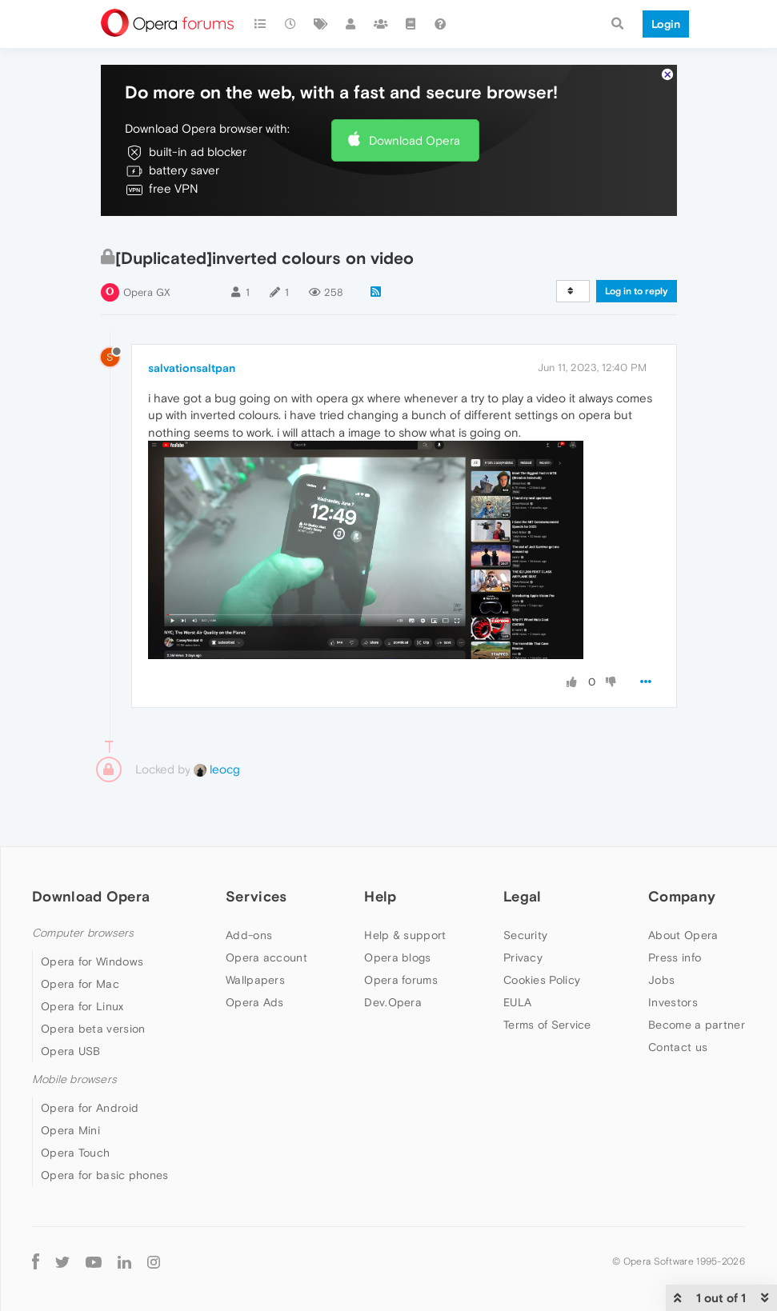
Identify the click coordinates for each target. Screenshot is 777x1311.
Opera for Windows (92, 961)
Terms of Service (547, 1024)
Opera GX (146, 292)
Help (380, 896)
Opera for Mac (80, 983)
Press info (674, 957)
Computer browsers (83, 933)
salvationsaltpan (191, 368)
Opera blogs (397, 957)
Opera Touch (75, 1152)
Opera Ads (255, 1002)
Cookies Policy (541, 979)
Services (256, 896)
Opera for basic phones (105, 1175)
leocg (217, 769)
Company (681, 896)
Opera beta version (93, 1028)
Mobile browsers (74, 1079)
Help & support (405, 935)
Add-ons (249, 935)
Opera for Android (89, 1107)
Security (525, 935)
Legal (522, 896)
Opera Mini (70, 1130)
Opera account (266, 957)
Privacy (523, 957)
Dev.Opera (393, 1002)
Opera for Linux (82, 1006)
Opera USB (71, 1051)
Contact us (677, 1047)
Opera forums (401, 979)
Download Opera (414, 140)
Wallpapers (255, 979)
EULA (517, 1002)
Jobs (661, 979)
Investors (673, 1002)
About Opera (683, 935)
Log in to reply (636, 291)
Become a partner (696, 1024)
